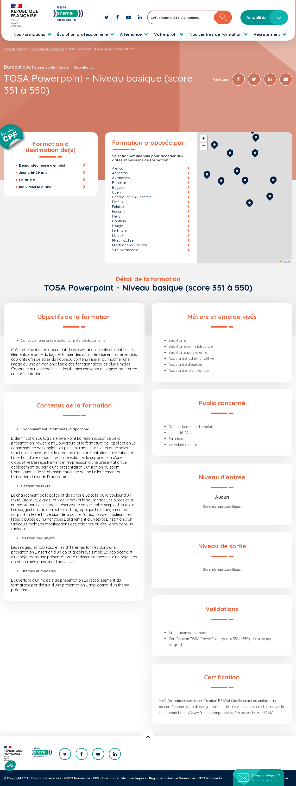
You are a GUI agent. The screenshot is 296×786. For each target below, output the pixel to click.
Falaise (118, 206)
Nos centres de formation (215, 34)
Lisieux (117, 235)
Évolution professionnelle (82, 34)
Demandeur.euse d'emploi (42, 165)
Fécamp (119, 211)
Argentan (120, 173)
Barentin (119, 182)
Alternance (131, 34)
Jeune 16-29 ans (33, 172)
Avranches (121, 178)
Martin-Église (123, 240)
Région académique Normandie (172, 778)
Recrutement (267, 34)
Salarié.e (27, 180)
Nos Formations (29, 34)
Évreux (117, 202)
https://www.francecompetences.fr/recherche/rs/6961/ (225, 712)
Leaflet (285, 261)
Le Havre (119, 230)
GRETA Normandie (77, 778)
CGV (96, 778)
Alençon (119, 168)
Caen (116, 192)
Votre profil (165, 34)
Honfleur (119, 221)
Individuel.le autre (35, 187)
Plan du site (110, 778)
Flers (116, 216)
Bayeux (118, 187)
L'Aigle (117, 226)
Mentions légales (133, 778)
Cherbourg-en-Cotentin (131, 197)
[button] (249, 202)
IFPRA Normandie (210, 778)
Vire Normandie (125, 250)
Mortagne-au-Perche (129, 245)
